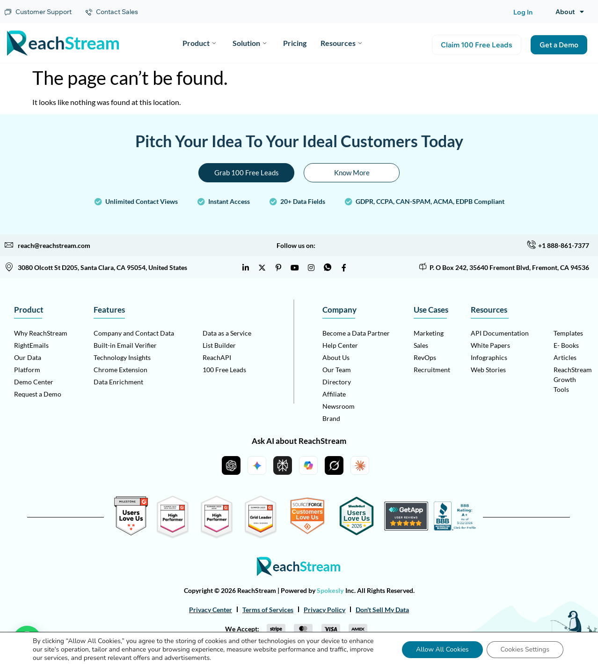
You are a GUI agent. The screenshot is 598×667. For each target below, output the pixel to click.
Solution (249, 42)
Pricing (294, 42)
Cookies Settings (525, 649)
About (569, 12)
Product (199, 42)
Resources (341, 42)
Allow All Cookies (442, 649)
